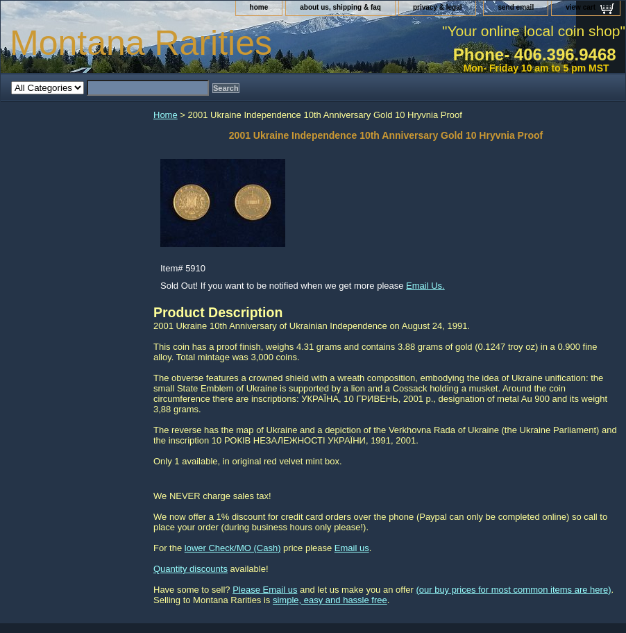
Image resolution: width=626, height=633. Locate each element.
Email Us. (425, 285)
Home (165, 115)
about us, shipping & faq (340, 7)
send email (516, 7)
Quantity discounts (190, 569)
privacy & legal (437, 7)
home (259, 7)
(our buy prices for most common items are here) (513, 589)
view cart (580, 7)
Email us (352, 548)
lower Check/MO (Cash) (233, 548)
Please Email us (264, 589)
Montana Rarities (141, 43)
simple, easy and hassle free (330, 600)
